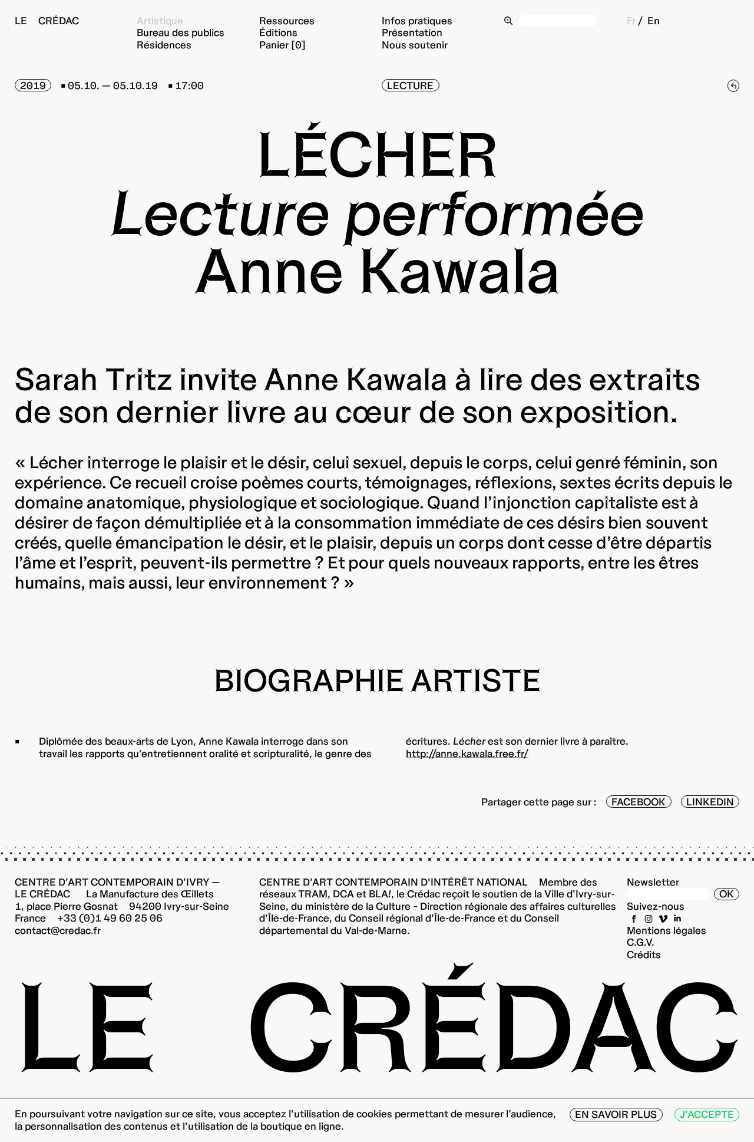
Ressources (287, 20)
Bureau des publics (180, 32)
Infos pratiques (417, 20)
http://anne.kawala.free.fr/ (467, 753)
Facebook (638, 801)
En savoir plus (616, 1114)
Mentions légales (666, 930)
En (653, 20)
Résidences (164, 44)
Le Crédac (47, 20)
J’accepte (707, 1114)
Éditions (278, 32)
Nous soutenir (415, 44)
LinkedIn (710, 801)
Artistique (160, 20)
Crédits (644, 954)
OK (726, 893)
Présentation (412, 32)
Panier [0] (282, 44)
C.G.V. (640, 941)
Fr (631, 20)
